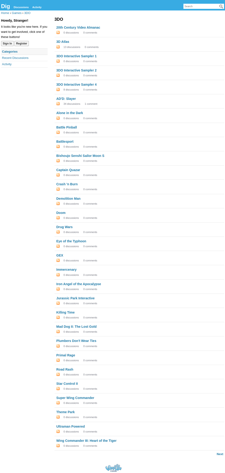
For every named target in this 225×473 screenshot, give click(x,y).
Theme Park (65, 412)
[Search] (221, 6)
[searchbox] (203, 6)
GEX (59, 255)
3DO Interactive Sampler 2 (76, 70)
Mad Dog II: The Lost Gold (76, 326)
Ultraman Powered (70, 426)
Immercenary (66, 269)
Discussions (21, 7)
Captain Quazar (68, 170)
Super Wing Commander (75, 398)
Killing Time (65, 312)
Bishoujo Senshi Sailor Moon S (80, 156)
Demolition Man (68, 198)
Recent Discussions (15, 58)
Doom (61, 213)
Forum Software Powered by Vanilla (113, 468)
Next (220, 454)
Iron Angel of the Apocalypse (78, 284)
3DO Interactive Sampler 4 (76, 84)
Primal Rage (65, 355)
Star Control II (67, 383)
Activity (37, 7)
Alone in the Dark (69, 113)
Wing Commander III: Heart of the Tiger (86, 441)
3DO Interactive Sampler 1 (76, 56)
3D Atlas (62, 42)
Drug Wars (64, 227)
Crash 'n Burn (67, 184)
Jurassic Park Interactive (75, 298)
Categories (10, 51)
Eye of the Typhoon (71, 241)
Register (21, 43)
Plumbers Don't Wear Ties (76, 341)
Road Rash (64, 369)
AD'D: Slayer (66, 99)
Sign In (7, 43)
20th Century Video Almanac (78, 27)
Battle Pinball (66, 127)
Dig (5, 6)
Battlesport (65, 141)
